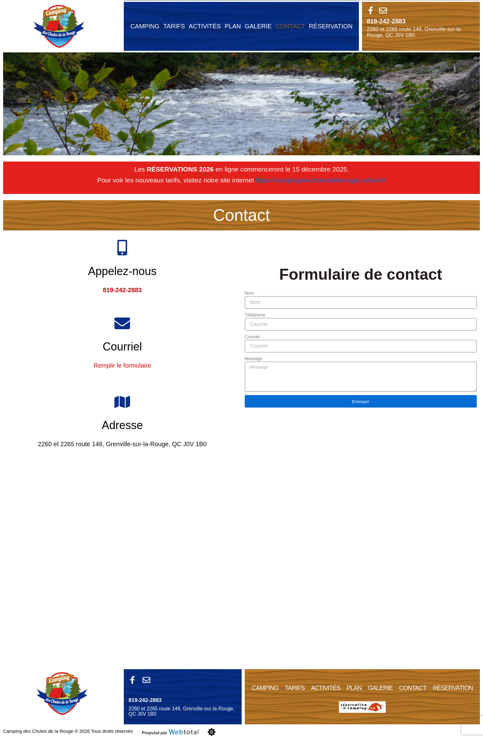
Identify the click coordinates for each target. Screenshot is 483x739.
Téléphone (255, 314)
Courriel (252, 336)
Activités (205, 26)
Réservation (331, 26)
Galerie (258, 26)
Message (254, 358)
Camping (144, 26)
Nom (249, 293)
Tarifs (174, 26)
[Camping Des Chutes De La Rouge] (241, 566)
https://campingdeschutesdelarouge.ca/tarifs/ (321, 180)
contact (290, 26)
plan (233, 26)
